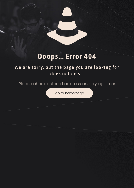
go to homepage (69, 93)
